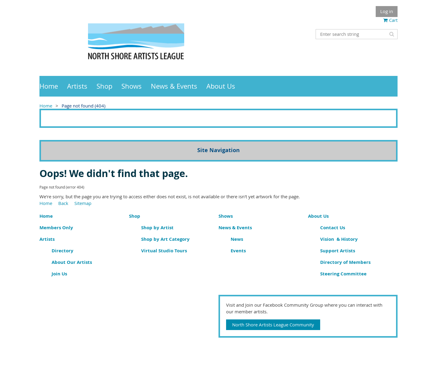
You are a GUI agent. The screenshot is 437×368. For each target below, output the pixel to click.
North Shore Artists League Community (273, 325)
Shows (225, 216)
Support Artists (337, 250)
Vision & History (339, 239)
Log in (386, 11)
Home (45, 106)
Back (63, 203)
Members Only (56, 227)
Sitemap (82, 203)
